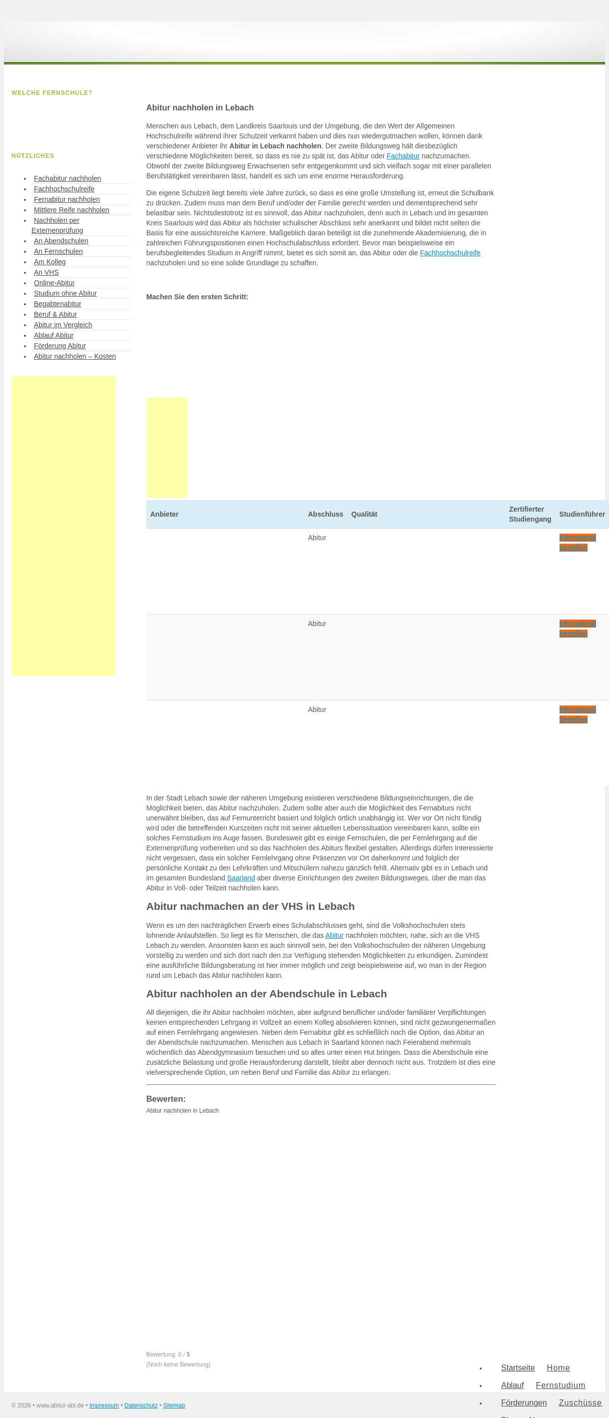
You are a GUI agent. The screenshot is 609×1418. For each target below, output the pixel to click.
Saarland (241, 878)
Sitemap (174, 1405)
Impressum (104, 1405)
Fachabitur (403, 156)
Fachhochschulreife (450, 253)
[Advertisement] (63, 526)
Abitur (334, 935)
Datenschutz (141, 1405)
